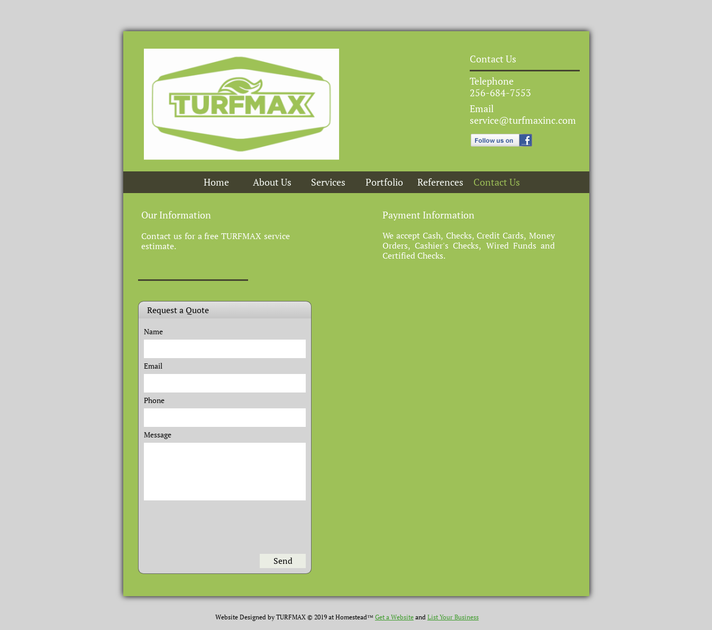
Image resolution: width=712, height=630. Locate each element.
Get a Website (394, 617)
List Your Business (453, 617)
